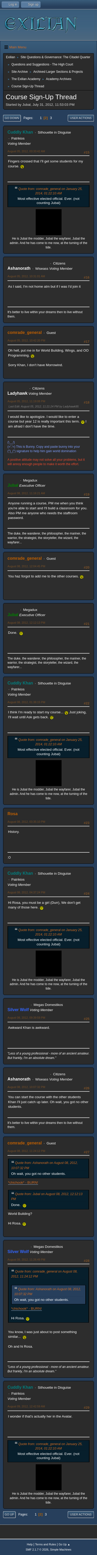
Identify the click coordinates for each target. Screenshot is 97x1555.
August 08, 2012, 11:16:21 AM (26, 493)
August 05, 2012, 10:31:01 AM (26, 276)
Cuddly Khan (20, 132)
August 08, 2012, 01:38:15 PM (26, 702)
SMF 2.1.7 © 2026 (37, 1549)
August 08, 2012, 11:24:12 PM (26, 1150)
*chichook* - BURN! (23, 1182)
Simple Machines (60, 1549)
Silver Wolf (18, 1009)
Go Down (12, 118)
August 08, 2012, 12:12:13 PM (26, 622)
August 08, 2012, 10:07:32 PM (26, 1087)
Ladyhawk (17, 393)
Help (30, 1544)
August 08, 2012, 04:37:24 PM (26, 892)
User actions (81, 118)
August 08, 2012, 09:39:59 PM (26, 1017)
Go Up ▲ (64, 1544)
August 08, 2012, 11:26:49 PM (26, 1259)
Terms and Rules (45, 1544)
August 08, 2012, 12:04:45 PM (26, 566)
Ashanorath (19, 268)
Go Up (9, 1514)
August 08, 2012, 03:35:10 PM (26, 821)
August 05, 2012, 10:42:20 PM (26, 340)
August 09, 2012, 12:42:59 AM (26, 1406)
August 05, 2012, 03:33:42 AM (26, 151)
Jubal (13, 485)
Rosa (13, 814)
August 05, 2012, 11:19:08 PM (26, 401)
